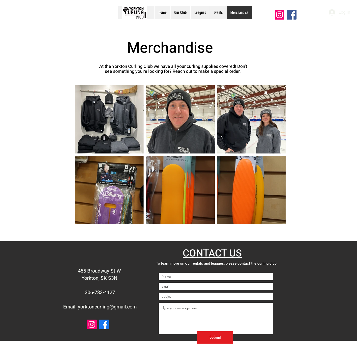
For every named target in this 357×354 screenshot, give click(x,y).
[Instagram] (279, 15)
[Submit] (215, 337)
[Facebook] (292, 15)
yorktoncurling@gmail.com (107, 306)
